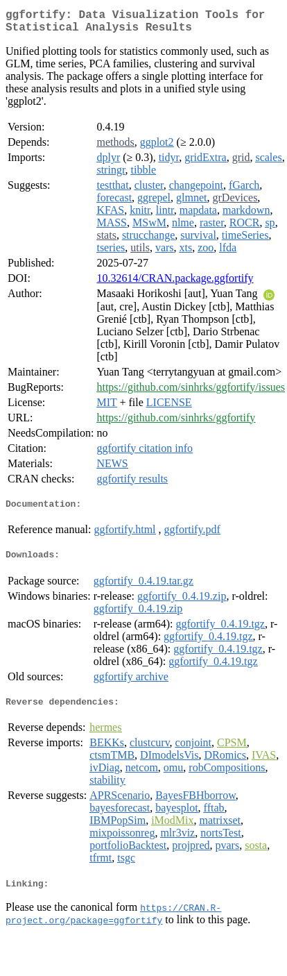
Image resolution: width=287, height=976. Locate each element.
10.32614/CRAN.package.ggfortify (174, 283)
